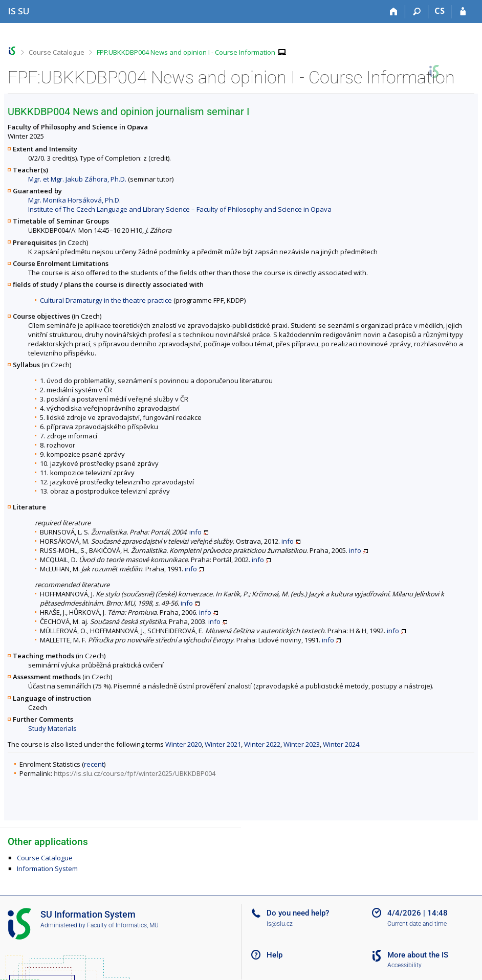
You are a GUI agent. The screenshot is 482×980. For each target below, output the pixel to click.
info (195, 532)
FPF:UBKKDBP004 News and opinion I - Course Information (186, 52)
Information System (47, 868)
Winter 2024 (341, 744)
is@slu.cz (280, 923)
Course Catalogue (56, 52)
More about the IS (417, 955)
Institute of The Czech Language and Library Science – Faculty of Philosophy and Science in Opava (180, 209)
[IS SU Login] (462, 11)
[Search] (416, 11)
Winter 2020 (183, 744)
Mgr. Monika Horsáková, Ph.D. (74, 200)
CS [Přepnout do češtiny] (439, 10)
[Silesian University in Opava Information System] (19, 11)
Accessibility (404, 965)
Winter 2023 (301, 744)
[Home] (393, 11)
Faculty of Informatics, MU (123, 925)
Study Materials (52, 728)
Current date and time (417, 923)
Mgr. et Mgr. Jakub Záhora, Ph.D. (77, 179)
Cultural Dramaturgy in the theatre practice (106, 300)
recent (94, 764)
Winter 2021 (223, 744)
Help (274, 955)
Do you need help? (298, 913)
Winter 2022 (262, 744)
